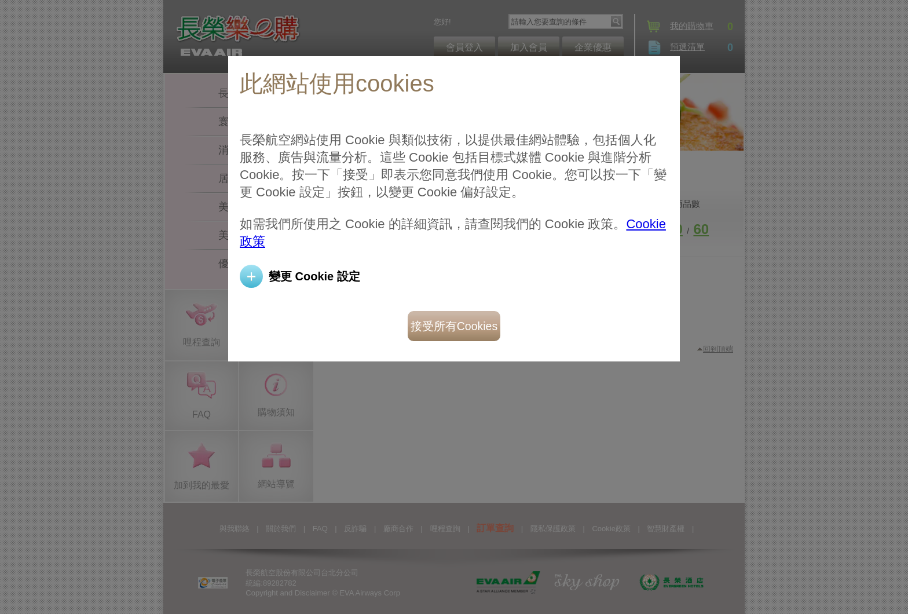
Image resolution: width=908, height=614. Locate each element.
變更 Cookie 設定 (314, 276)
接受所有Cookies (454, 326)
